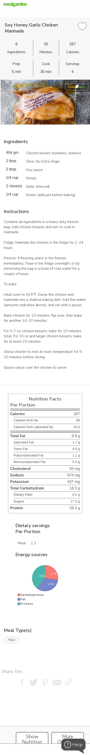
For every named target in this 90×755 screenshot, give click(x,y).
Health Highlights (77, 83)
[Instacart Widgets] (45, 716)
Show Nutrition (32, 739)
